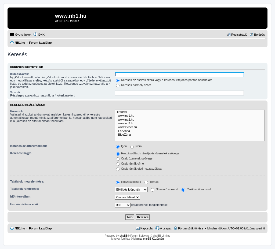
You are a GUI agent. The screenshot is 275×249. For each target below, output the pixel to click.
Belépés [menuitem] (259, 34)
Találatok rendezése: (24, 188)
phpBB (124, 235)
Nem (136, 146)
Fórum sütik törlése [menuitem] (190, 228)
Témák (151, 181)
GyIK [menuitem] (41, 34)
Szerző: (15, 92)
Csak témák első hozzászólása (139, 168)
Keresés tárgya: (21, 153)
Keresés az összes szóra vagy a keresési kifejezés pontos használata (164, 79)
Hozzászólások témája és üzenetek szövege (147, 153)
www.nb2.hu (189, 120)
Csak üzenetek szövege (134, 158)
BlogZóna (189, 135)
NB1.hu (20, 228)
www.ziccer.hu (189, 127)
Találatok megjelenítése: (27, 181)
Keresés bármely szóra (133, 85)
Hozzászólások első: (24, 204)
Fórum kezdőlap (40, 228)
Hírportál (189, 112)
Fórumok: (17, 111)
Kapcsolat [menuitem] (146, 228)
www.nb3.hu (189, 123)
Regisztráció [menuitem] (239, 34)
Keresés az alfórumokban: (28, 145)
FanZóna (189, 131)
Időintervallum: (20, 196)
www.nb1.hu (189, 116)
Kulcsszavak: (19, 74)
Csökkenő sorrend (196, 189)
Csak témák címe (130, 163)
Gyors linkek (23, 34)
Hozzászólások (128, 181)
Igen (121, 146)
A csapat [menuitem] (165, 228)
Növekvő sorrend (164, 189)
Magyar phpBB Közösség (148, 238)
